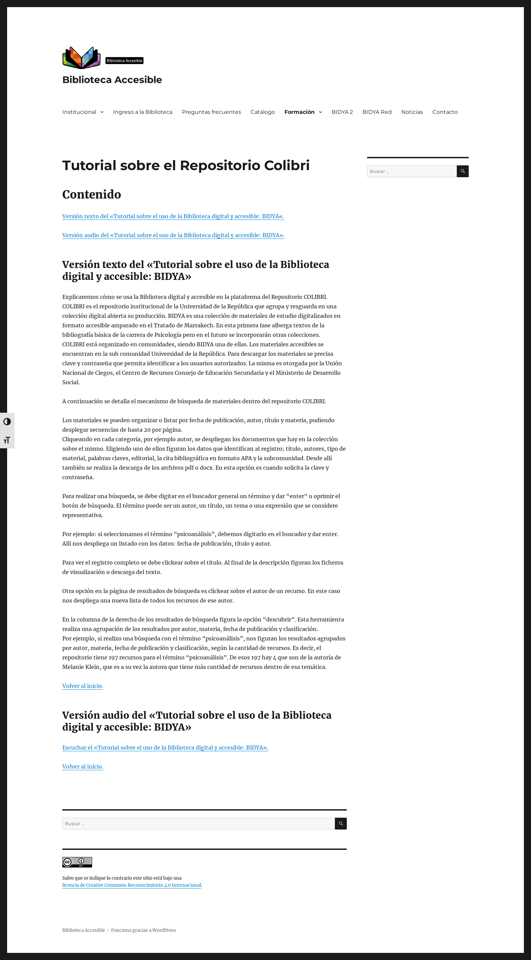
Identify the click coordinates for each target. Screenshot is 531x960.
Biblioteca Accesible (112, 79)
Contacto (445, 112)
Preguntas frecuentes (211, 112)
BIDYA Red (377, 112)
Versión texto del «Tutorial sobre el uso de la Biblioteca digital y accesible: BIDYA (170, 216)
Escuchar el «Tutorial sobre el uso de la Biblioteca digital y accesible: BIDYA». (165, 747)
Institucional (79, 112)
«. (281, 216)
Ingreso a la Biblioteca (142, 112)
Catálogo (263, 112)
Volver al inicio (82, 685)
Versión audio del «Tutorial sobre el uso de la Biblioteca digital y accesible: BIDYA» (172, 235)
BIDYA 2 (342, 112)
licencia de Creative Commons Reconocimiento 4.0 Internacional (131, 885)
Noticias (412, 112)
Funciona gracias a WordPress (143, 930)
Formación (299, 112)
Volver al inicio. (82, 766)
